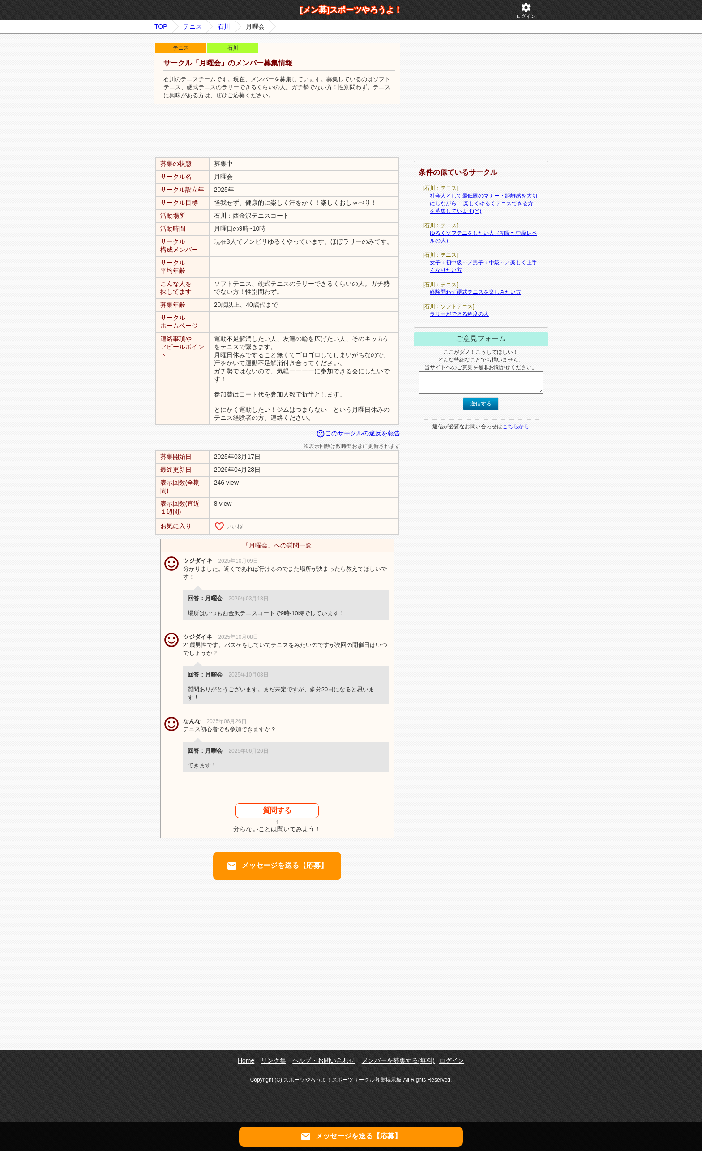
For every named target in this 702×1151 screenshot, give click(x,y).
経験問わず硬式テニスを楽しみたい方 (475, 292)
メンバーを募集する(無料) (398, 1060)
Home (246, 1060)
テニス (192, 26)
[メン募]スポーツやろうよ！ (351, 9)
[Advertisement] (277, 131)
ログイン (526, 10)
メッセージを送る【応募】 (277, 866)
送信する (481, 404)
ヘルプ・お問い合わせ (323, 1060)
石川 (224, 26)
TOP (160, 26)
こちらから (515, 426)
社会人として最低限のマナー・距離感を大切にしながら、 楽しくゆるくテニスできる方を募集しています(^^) (483, 203)
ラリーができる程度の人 (459, 314)
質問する (277, 810)
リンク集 (273, 1060)
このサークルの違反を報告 (358, 433)
